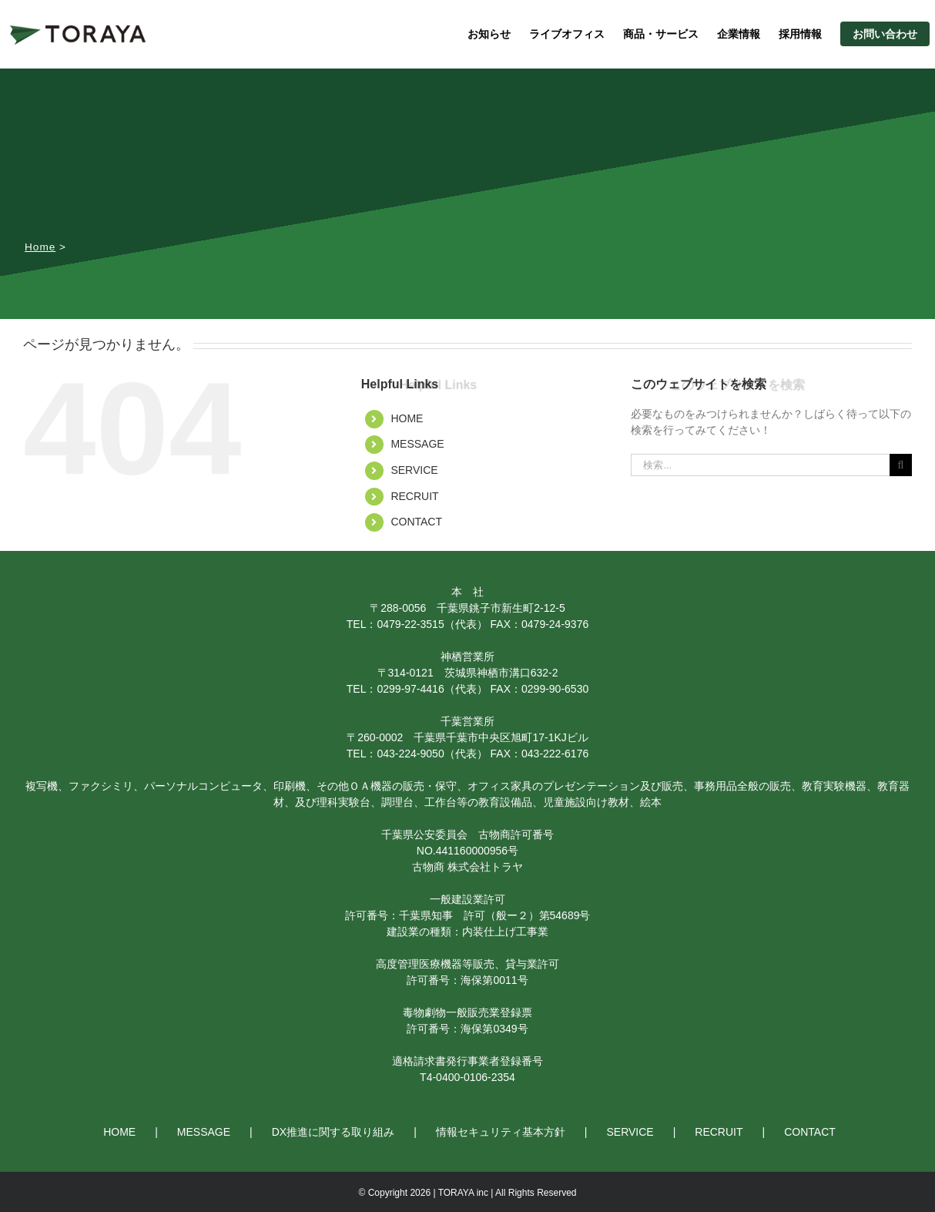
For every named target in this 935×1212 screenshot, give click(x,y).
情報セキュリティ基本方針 (500, 1132)
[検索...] (760, 465)
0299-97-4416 (410, 689)
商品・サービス (661, 34)
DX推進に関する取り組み (333, 1132)
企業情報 (738, 34)
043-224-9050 (410, 753)
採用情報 (800, 34)
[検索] (901, 465)
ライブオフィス (567, 34)
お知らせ (489, 34)
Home (40, 247)
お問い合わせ (885, 34)
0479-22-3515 (410, 624)
